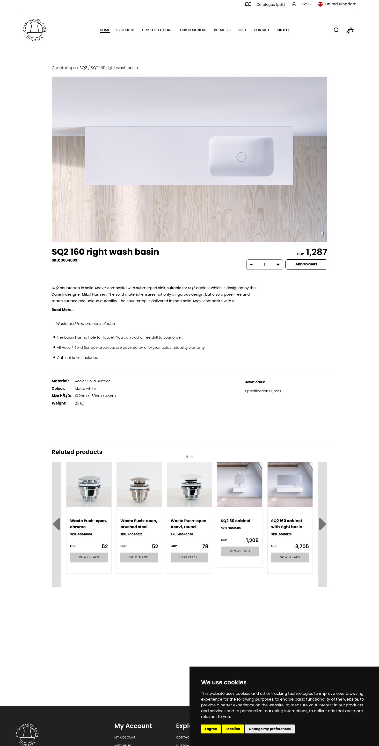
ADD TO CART (306, 264)
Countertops (64, 68)
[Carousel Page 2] (192, 456)
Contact (262, 29)
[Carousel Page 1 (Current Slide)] (187, 456)
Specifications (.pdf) (263, 390)
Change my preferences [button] (270, 728)
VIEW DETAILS (89, 557)
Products (125, 29)
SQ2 (83, 68)
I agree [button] (211, 728)
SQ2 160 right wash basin (114, 68)
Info (242, 29)
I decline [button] (233, 728)
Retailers (222, 29)
